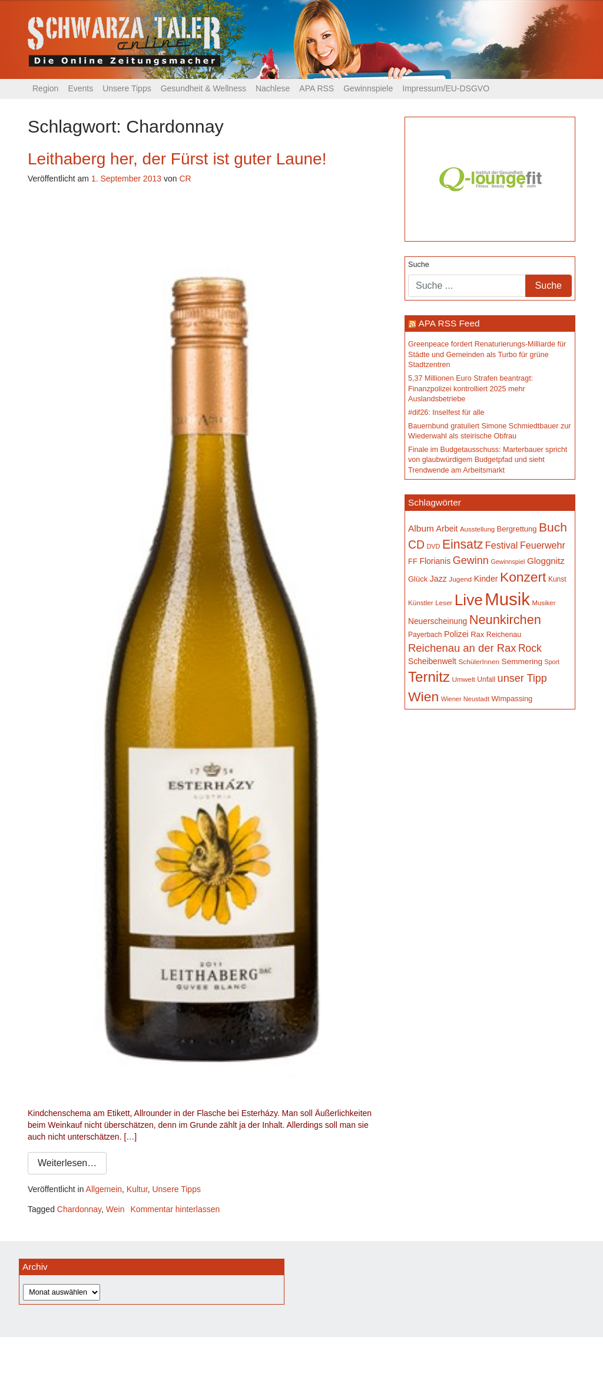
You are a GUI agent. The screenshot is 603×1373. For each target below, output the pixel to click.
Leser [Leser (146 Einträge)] (443, 602)
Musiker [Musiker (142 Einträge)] (543, 602)
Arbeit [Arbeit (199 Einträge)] (447, 528)
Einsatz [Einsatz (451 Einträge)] (462, 544)
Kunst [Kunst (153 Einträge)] (557, 579)
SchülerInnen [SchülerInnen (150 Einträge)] (478, 662)
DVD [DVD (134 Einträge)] (433, 546)
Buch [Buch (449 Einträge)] (553, 527)
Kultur (137, 1189)
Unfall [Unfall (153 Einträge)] (486, 679)
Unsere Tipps (126, 88)
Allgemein (104, 1189)
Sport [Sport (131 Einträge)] (552, 661)
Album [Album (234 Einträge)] (421, 528)
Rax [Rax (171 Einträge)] (477, 634)
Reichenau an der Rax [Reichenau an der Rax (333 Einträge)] (462, 648)
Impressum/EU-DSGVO (445, 88)
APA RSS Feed (448, 323)
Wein (115, 1209)
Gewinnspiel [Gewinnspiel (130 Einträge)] (508, 561)
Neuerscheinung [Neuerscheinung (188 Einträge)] (437, 621)
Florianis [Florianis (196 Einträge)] (434, 561)
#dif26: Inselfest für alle (446, 412)
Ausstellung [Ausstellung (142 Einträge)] (477, 529)
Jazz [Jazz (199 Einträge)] (438, 578)
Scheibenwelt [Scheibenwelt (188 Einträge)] (432, 661)
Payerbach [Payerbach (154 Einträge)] (425, 635)
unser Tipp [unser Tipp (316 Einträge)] (522, 678)
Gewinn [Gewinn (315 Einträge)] (471, 560)
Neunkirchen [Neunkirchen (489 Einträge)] (505, 619)
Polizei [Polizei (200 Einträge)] (456, 634)
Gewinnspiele (368, 88)
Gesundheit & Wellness (203, 88)
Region (45, 88)
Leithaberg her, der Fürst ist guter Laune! (177, 159)
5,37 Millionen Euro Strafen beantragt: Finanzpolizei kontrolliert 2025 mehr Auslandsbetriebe (470, 388)
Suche (418, 264)
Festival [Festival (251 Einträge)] (501, 545)
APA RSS (316, 88)
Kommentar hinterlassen (175, 1209)
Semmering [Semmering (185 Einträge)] (522, 661)
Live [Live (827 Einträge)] (469, 600)
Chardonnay (79, 1209)
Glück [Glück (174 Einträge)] (418, 579)
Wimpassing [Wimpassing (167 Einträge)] (511, 698)
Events (80, 88)
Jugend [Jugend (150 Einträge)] (460, 579)
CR (185, 178)
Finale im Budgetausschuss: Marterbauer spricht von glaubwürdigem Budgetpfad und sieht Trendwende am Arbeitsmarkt (487, 459)
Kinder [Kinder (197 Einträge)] (486, 578)
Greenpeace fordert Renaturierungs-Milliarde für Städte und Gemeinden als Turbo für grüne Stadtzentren (487, 354)
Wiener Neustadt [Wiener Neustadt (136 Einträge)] (465, 698)
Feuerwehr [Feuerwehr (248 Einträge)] (542, 545)
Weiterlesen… (67, 1163)
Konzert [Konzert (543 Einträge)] (523, 577)
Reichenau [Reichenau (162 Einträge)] (503, 635)
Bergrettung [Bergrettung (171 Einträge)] (517, 528)
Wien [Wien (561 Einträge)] (423, 696)
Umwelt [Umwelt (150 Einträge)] (463, 679)
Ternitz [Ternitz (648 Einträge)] (429, 677)
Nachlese (273, 88)
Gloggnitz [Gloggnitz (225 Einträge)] (546, 561)
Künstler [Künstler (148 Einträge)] (420, 602)
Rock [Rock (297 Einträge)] (530, 648)
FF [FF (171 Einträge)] (413, 561)
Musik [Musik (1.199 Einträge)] (507, 599)
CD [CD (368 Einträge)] (416, 544)
